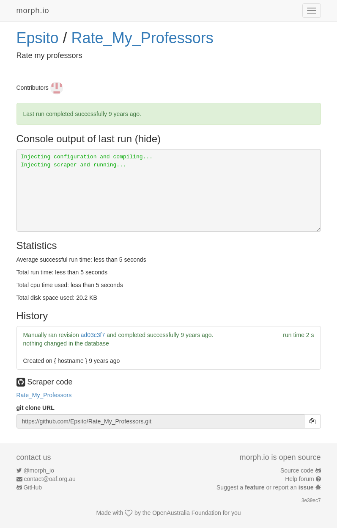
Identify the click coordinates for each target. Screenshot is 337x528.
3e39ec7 (311, 500)
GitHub (32, 487)
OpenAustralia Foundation (186, 512)
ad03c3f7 (93, 335)
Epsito (37, 38)
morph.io (32, 10)
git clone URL (35, 407)
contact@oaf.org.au (49, 478)
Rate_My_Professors (142, 38)
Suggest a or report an (265, 487)
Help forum (299, 478)
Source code (297, 470)
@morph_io (38, 470)
